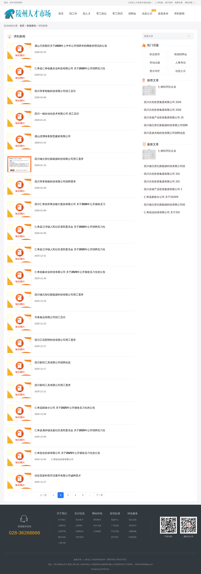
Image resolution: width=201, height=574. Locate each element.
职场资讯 (31, 25)
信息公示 (147, 13)
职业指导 (155, 54)
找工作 (73, 13)
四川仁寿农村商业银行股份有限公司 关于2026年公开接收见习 (70, 204)
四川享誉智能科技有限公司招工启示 (55, 91)
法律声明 (62, 531)
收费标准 (79, 531)
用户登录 (169, 2)
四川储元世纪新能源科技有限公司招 (164, 166)
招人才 (87, 13)
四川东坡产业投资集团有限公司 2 (163, 189)
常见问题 (115, 531)
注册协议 (62, 525)
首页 (61, 13)
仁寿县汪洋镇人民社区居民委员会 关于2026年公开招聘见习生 (70, 226)
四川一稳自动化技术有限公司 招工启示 (57, 113)
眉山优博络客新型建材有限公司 (53, 136)
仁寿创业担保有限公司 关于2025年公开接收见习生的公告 (67, 453)
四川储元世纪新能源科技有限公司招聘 (166, 125)
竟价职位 (133, 525)
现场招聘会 (180, 54)
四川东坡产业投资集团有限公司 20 (163, 117)
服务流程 (62, 537)
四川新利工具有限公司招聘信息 (53, 362)
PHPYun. (106, 569)
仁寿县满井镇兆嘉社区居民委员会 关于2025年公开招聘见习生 (70, 430)
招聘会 (132, 13)
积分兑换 (97, 525)
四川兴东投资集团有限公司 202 (162, 173)
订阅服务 (97, 531)
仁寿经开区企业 (167, 87)
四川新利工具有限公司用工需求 (53, 385)
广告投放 (115, 525)
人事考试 (180, 62)
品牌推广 (79, 525)
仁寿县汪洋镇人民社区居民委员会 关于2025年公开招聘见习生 (70, 249)
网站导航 (189, 2)
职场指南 (133, 537)
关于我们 (62, 520)
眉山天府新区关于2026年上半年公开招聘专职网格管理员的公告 (71, 45)
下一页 (99, 495)
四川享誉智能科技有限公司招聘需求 (55, 181)
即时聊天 (97, 520)
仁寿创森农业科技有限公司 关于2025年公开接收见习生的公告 (70, 272)
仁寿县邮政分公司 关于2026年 (161, 197)
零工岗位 (101, 13)
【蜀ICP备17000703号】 (116, 559)
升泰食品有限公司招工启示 (50, 317)
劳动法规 (155, 62)
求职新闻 (179, 13)
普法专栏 (155, 71)
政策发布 (163, 13)
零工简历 (117, 13)
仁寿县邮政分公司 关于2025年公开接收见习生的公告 (65, 407)
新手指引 (115, 537)
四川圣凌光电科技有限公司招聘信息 (164, 133)
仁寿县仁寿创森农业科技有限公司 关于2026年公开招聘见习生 (70, 68)
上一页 (43, 495)
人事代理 (62, 543)
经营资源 (79, 537)
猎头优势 (133, 520)
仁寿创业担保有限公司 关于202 (162, 212)
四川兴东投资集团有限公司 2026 (162, 102)
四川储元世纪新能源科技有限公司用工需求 (59, 159)
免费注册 (179, 2)
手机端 (160, 2)
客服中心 (115, 520)
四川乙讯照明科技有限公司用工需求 (55, 339)
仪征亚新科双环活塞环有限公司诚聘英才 (58, 475)
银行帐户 (79, 520)
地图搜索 (133, 531)
